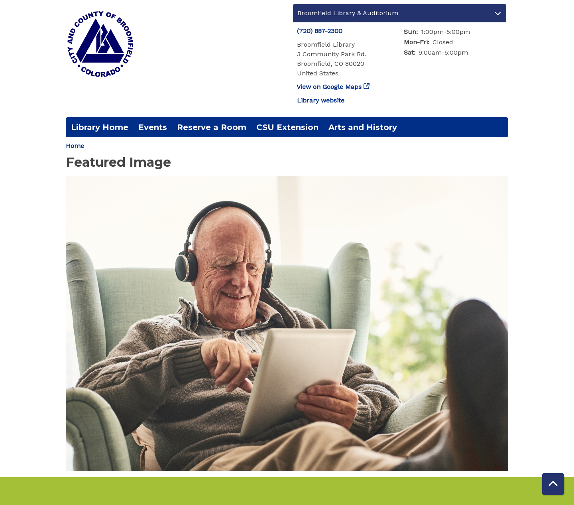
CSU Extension (287, 127)
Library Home (99, 127)
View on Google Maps (329, 87)
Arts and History (362, 127)
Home (75, 146)
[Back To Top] (553, 484)
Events (152, 127)
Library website (320, 100)
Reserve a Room (211, 127)
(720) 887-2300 (319, 31)
